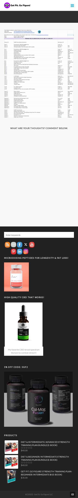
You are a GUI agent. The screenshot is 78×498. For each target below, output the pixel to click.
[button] (70, 235)
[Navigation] (72, 5)
